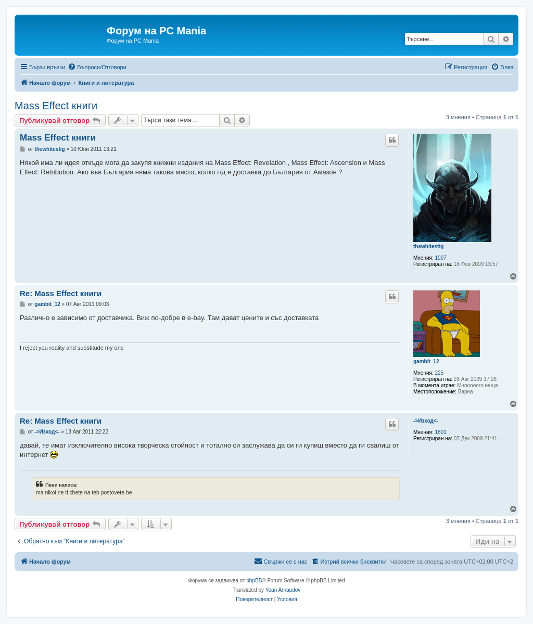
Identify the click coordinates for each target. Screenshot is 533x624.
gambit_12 (426, 361)
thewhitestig (428, 246)
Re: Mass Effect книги (60, 293)
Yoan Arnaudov (282, 590)
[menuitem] (97, 67)
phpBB (254, 580)
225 (439, 373)
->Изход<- (425, 421)
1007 (441, 258)
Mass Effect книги (56, 105)
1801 (441, 432)
